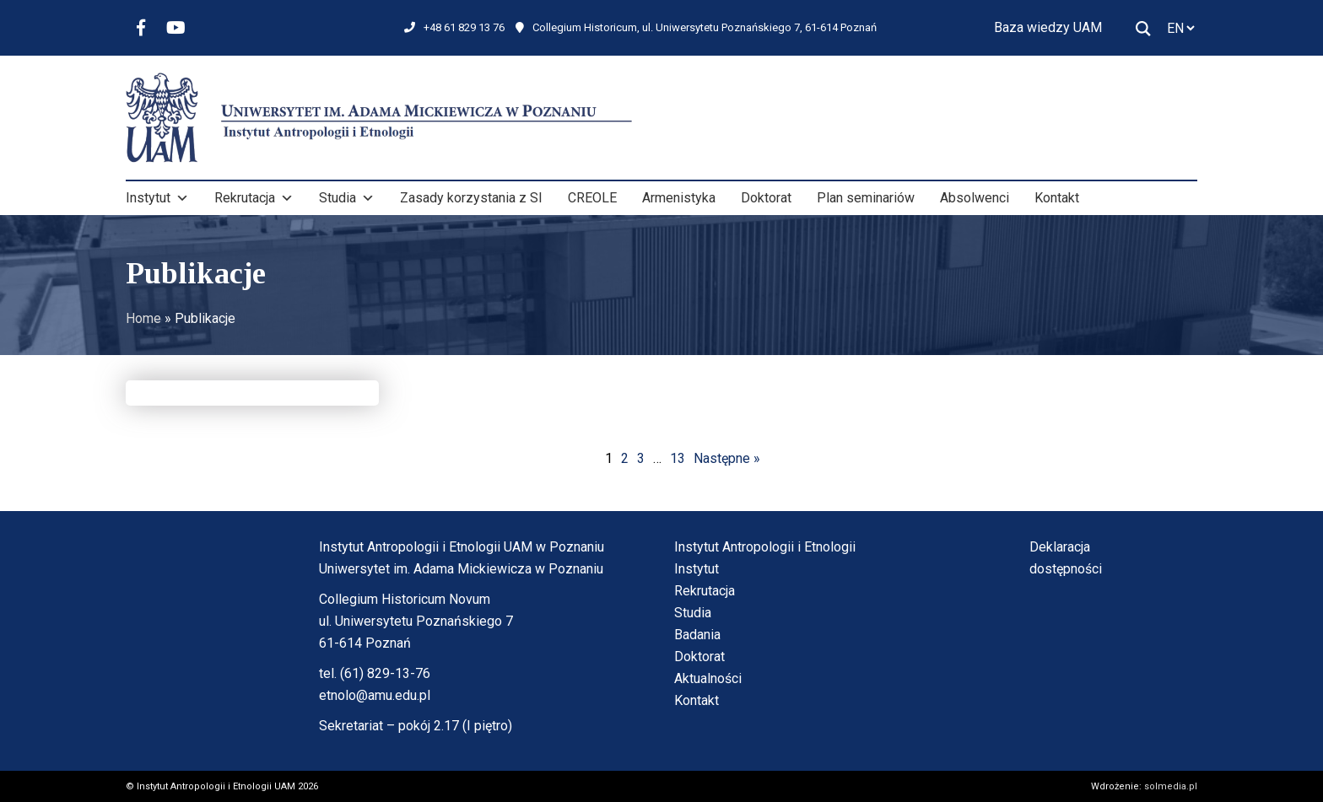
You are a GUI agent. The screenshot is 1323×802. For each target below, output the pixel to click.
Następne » (727, 458)
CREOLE (592, 198)
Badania (697, 635)
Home (143, 318)
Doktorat (766, 198)
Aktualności (708, 678)
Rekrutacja (254, 198)
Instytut (157, 198)
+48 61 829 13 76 (454, 27)
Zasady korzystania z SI (471, 198)
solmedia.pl (1170, 786)
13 (677, 458)
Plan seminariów (866, 198)
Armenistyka (679, 198)
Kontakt (1056, 198)
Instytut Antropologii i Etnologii (765, 547)
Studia (347, 198)
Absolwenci (974, 198)
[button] (182, 198)
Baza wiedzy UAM (1048, 27)
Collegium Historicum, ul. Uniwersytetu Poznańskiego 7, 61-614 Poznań (696, 27)
